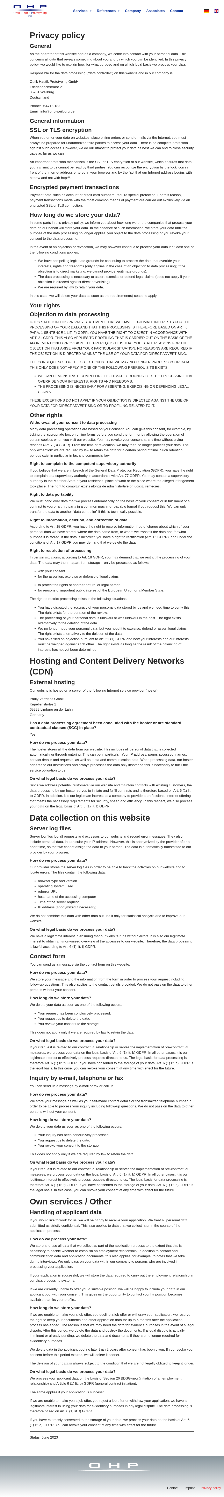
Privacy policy (211, 1488)
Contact (176, 11)
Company (133, 11)
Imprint (190, 1488)
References (108, 11)
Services (82, 11)
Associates (155, 11)
